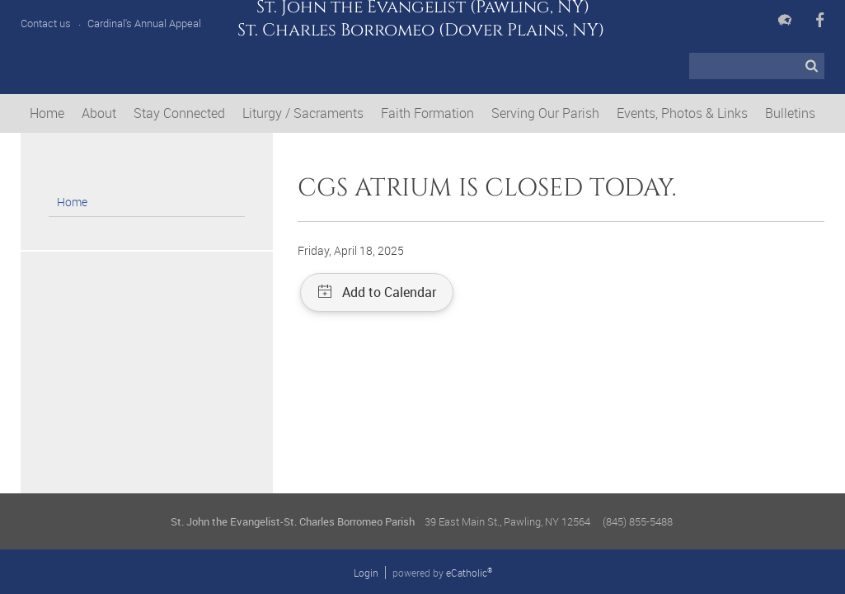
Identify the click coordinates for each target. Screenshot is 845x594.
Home (72, 202)
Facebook (819, 19)
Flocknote (784, 19)
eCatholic (469, 572)
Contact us (46, 23)
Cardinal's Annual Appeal (144, 23)
